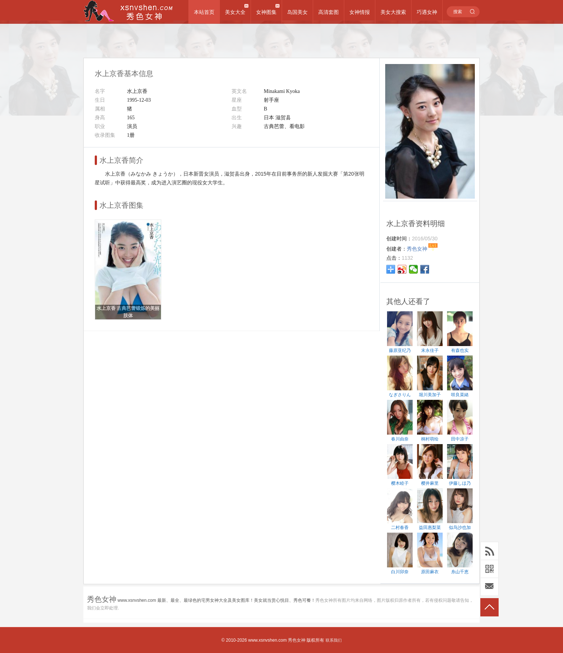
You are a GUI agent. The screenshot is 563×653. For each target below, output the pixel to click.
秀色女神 (296, 640)
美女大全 (235, 12)
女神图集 (266, 12)
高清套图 (328, 12)
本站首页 (204, 12)
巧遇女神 (427, 12)
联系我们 (334, 640)
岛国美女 (297, 12)
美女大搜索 (393, 12)
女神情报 (359, 12)
